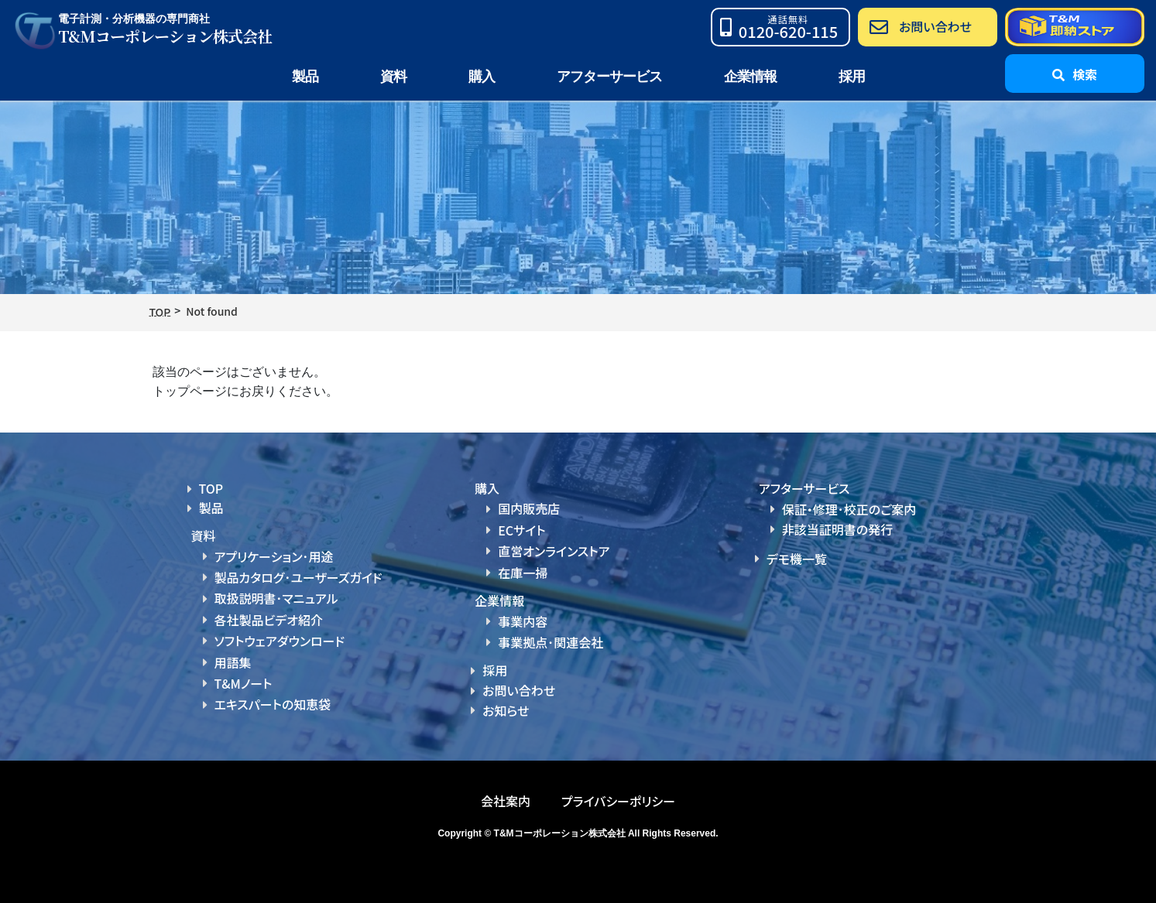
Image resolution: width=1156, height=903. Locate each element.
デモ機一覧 (797, 558)
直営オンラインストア (553, 550)
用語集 (233, 662)
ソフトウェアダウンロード (279, 640)
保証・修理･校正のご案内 (849, 509)
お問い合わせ (518, 690)
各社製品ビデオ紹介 (268, 619)
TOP (211, 488)
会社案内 (505, 801)
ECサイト (521, 530)
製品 (211, 507)
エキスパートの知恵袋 (272, 704)
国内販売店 (529, 508)
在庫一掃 (522, 572)
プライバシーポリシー (618, 801)
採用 (852, 76)
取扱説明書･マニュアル (276, 598)
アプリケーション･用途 (274, 556)
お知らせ (505, 710)
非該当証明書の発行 (837, 529)
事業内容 (522, 621)
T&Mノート (243, 683)
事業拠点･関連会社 (550, 642)
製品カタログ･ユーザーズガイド (298, 577)
